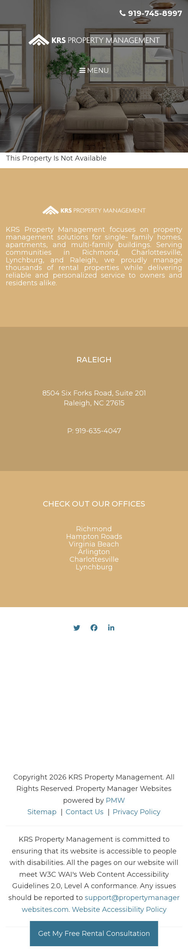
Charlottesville (94, 559)
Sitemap (42, 812)
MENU (94, 70)
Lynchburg (94, 567)
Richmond (94, 529)
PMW (115, 800)
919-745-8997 (155, 13)
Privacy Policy (136, 812)
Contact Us (85, 812)
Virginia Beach (94, 544)
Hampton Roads (94, 536)
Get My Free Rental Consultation (94, 933)
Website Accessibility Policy (119, 909)
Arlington (94, 552)
